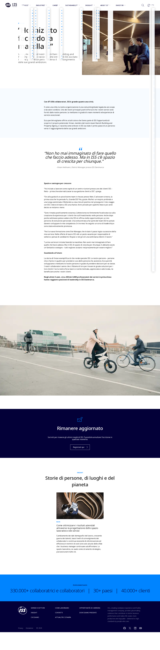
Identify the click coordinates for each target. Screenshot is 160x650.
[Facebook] (124, 628)
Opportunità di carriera (89, 608)
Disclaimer (29, 628)
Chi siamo (35, 617)
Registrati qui (79, 448)
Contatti (59, 613)
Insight (34, 613)
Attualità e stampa (63, 617)
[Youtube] (140, 628)
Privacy (20, 628)
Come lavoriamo (62, 608)
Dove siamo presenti (88, 613)
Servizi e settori (38, 608)
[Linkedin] (135, 628)
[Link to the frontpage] (11, 6)
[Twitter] (130, 628)
